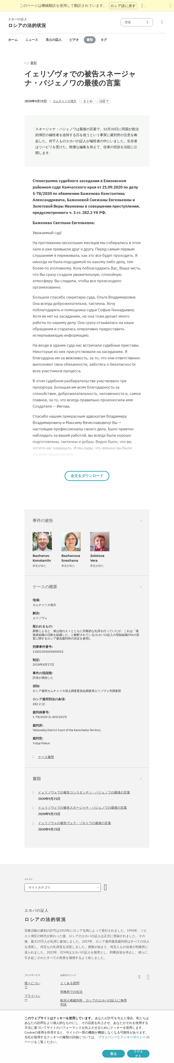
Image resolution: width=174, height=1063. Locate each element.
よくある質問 (69, 983)
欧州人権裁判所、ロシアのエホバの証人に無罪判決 (93, 1002)
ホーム (13, 40)
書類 (90, 40)
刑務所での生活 (71, 992)
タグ (104, 40)
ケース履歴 (46, 757)
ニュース (31, 40)
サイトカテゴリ (39, 887)
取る (113, 1054)
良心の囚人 (54, 40)
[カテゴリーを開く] (105, 887)
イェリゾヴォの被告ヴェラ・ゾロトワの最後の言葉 (74, 823)
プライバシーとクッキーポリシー (122, 1037)
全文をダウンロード (87, 476)
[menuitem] (12, 39)
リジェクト (138, 1054)
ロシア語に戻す (123, 5)
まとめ (88, 101)
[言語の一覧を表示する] (143, 5)
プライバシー (32, 998)
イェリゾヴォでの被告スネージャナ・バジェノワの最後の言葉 (82, 808)
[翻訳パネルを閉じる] (170, 5)
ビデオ (74, 40)
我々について (32, 985)
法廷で (104, 101)
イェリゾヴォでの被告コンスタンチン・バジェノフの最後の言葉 (84, 792)
